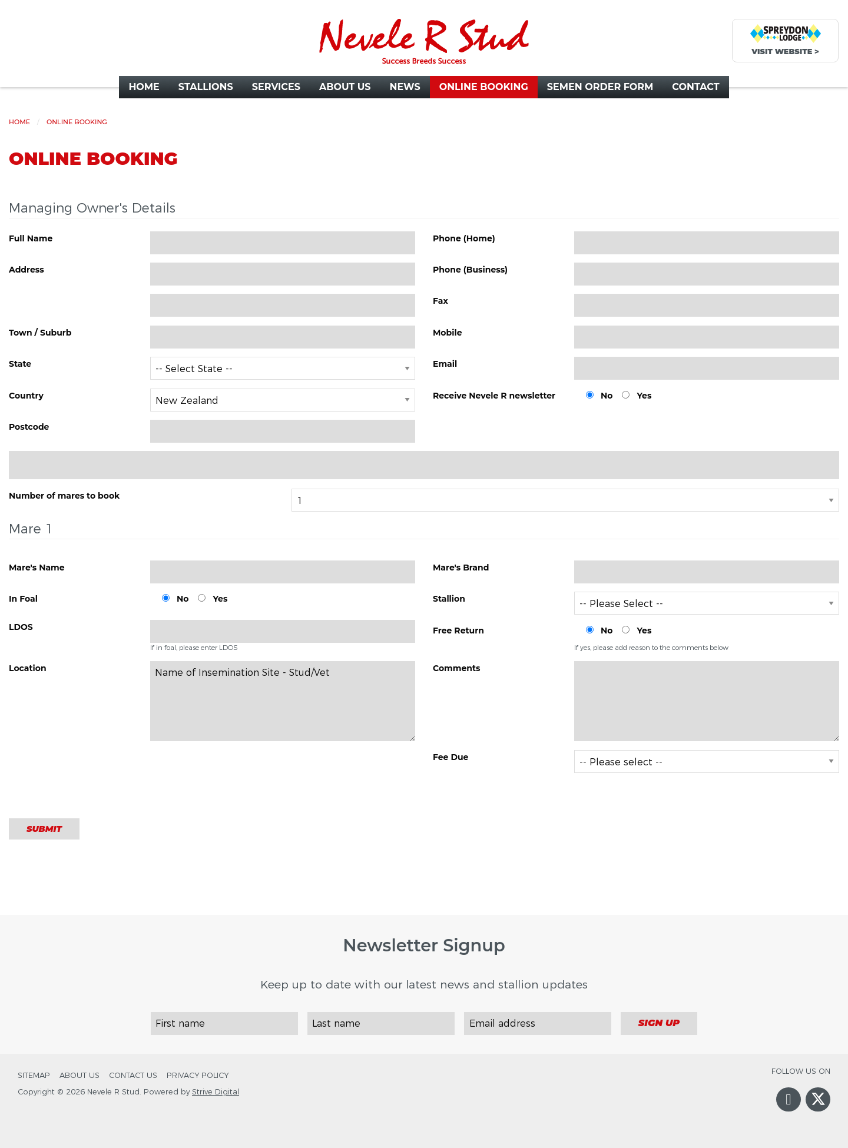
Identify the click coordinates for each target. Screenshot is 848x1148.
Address (26, 269)
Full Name (30, 238)
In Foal (23, 598)
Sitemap (34, 1075)
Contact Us (133, 1075)
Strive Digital (215, 1091)
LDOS (21, 627)
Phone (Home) (464, 238)
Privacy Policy (197, 1075)
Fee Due (450, 757)
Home (19, 122)
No (606, 395)
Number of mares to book (64, 495)
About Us (79, 1075)
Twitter (818, 1108)
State (20, 364)
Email (445, 364)
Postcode (29, 427)
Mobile (447, 332)
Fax (440, 301)
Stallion (449, 598)
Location (28, 668)
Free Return (458, 630)
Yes (644, 395)
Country (26, 395)
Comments (457, 668)
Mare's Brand (461, 567)
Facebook (788, 1110)
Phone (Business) (470, 269)
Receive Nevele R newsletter (494, 395)
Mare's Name (37, 567)
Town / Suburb (40, 332)
